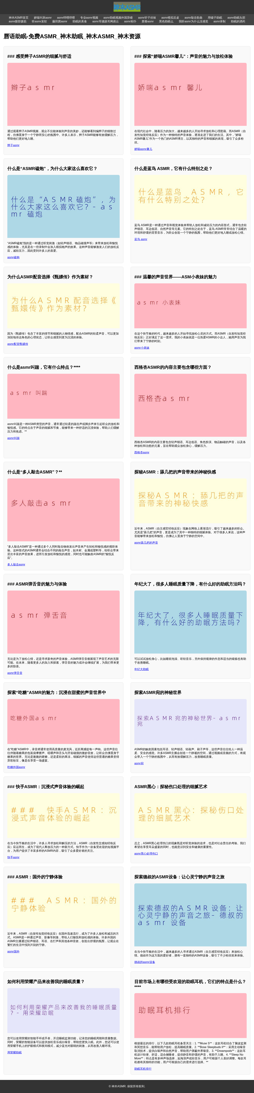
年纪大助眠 (141, 669)
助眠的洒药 (238, 21)
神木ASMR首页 (18, 17)
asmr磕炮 (13, 257)
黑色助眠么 (166, 21)
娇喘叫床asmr (43, 17)
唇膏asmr (148, 21)
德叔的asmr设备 (144, 962)
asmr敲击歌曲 (193, 17)
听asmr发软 (39, 21)
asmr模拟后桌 (170, 17)
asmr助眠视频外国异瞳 (118, 17)
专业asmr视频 (89, 17)
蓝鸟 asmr (140, 239)
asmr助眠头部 (236, 17)
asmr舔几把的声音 (146, 542)
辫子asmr (13, 145)
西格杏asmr (141, 452)
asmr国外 (13, 951)
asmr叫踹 (13, 438)
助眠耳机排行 (143, 1068)
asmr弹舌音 (14, 672)
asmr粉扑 (130, 21)
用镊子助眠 (215, 17)
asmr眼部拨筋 (18, 21)
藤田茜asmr (59, 21)
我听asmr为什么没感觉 (193, 21)
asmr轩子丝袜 (147, 17)
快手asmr (13, 857)
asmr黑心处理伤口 (146, 853)
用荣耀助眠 (14, 1052)
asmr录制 (220, 21)
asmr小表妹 (141, 347)
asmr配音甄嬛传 (17, 343)
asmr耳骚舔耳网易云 (105, 21)
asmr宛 (139, 763)
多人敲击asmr (16, 564)
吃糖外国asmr (16, 767)
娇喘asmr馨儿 (143, 149)
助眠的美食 (80, 21)
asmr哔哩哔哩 (66, 17)
